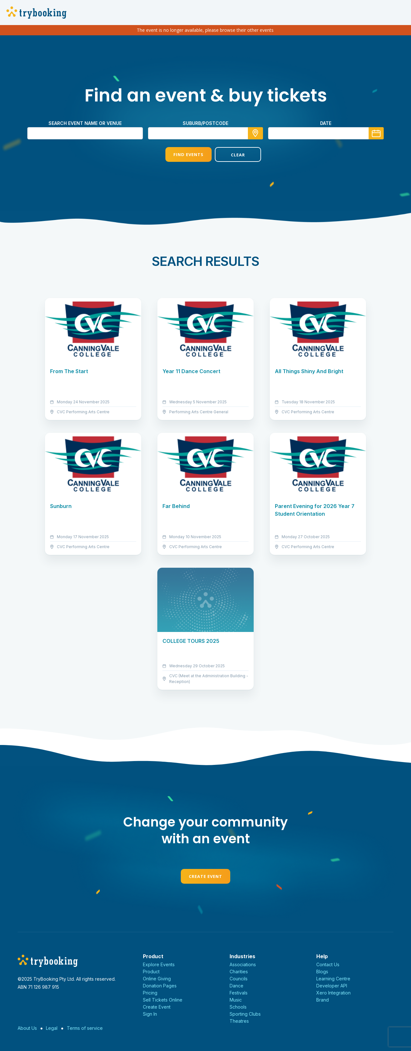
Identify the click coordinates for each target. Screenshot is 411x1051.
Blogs (322, 971)
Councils (239, 978)
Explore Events (159, 964)
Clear (230, 155)
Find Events (181, 154)
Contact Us (327, 964)
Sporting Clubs (245, 1014)
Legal (51, 1028)
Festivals (239, 992)
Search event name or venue (85, 123)
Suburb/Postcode (205, 123)
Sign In (150, 1014)
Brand (322, 1000)
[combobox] (205, 133)
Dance (236, 985)
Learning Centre (333, 978)
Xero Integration (333, 992)
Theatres (239, 1021)
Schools (238, 1007)
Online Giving (157, 978)
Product (151, 971)
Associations (243, 964)
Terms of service (85, 1028)
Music (236, 1000)
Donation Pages (160, 985)
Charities (239, 971)
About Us (27, 1028)
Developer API (331, 985)
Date (325, 123)
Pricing (150, 992)
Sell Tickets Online (162, 1000)
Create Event (205, 876)
